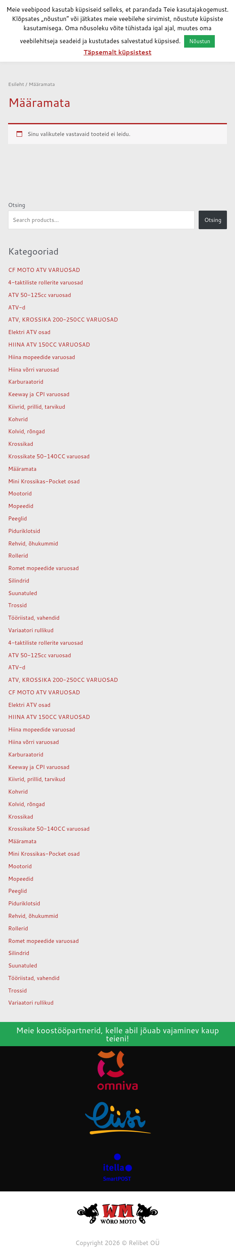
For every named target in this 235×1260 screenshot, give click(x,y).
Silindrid (18, 580)
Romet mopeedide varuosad (43, 568)
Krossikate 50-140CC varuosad (49, 456)
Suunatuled (22, 593)
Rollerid (18, 555)
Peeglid (17, 518)
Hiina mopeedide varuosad (41, 357)
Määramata (22, 468)
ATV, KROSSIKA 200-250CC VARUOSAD (63, 319)
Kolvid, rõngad (26, 431)
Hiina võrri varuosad (33, 369)
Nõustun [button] (199, 41)
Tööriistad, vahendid (33, 617)
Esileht (16, 84)
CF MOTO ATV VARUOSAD (44, 270)
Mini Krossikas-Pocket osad (44, 481)
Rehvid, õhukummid (33, 543)
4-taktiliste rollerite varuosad (45, 282)
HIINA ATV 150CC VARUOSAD (49, 344)
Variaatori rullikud (31, 630)
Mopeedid (21, 506)
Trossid (17, 605)
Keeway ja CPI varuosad (38, 394)
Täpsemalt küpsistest (117, 52)
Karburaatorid (25, 381)
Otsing (16, 205)
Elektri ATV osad (29, 332)
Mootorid (20, 493)
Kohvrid (18, 419)
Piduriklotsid (24, 531)
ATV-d (16, 307)
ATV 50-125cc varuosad (39, 295)
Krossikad (20, 443)
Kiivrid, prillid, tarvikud (36, 406)
